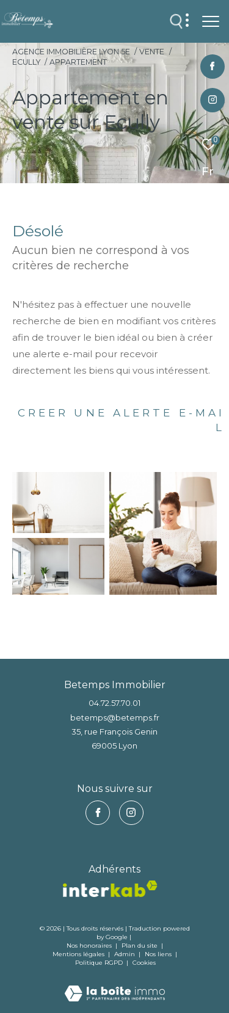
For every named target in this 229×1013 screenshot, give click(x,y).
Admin (125, 954)
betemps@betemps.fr (114, 717)
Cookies (144, 963)
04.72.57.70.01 (114, 703)
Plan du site (140, 945)
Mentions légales (79, 954)
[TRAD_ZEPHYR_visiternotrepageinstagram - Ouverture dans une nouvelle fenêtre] (212, 100)
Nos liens (159, 954)
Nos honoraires (89, 945)
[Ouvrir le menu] (210, 21)
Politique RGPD (99, 963)
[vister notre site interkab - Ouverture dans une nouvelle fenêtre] (110, 888)
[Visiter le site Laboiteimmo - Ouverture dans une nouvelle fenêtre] (115, 985)
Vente (151, 51)
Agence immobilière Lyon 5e (71, 51)
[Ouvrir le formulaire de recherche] (176, 21)
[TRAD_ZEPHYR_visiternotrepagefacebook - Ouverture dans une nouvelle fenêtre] (212, 67)
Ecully (26, 62)
